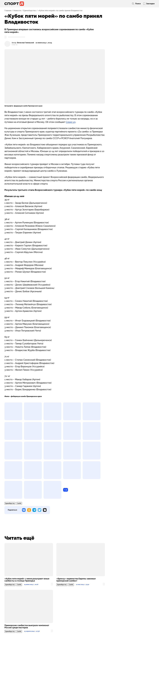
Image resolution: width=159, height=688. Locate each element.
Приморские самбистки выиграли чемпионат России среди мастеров (26, 626)
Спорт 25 (71, 122)
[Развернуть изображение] (13, 411)
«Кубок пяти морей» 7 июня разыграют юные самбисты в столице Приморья (26, 580)
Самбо (19, 503)
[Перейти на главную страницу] (14, 3)
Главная (7, 11)
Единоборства (29, 11)
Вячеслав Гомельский (25, 43)
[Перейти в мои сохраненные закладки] (149, 3)
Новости (17, 11)
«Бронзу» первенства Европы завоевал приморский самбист (76, 580)
